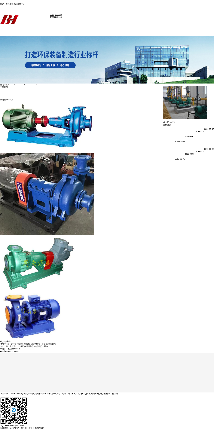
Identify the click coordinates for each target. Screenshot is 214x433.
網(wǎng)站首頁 (32, 30)
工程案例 (19, 86)
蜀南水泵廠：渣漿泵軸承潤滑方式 (177, 151)
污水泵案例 (30, 87)
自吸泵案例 (30, 92)
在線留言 (29, 97)
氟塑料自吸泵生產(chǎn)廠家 (169, 143)
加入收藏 (206, 6)
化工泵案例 (30, 89)
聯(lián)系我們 (208, 9)
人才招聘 (29, 102)
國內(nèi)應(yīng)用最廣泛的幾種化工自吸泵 (182, 128)
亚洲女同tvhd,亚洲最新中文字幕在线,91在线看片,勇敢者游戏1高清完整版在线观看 (35, 432)
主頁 (11, 86)
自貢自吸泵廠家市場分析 (173, 148)
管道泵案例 (30, 94)
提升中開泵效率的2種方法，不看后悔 (169, 160)
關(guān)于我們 (31, 33)
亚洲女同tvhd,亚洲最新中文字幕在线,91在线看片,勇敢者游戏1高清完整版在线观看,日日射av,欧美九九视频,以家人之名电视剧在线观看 (64, 1)
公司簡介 (29, 35)
